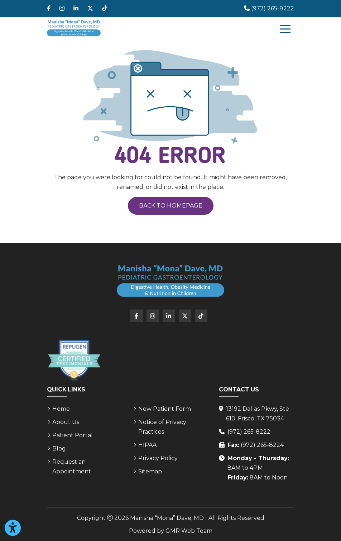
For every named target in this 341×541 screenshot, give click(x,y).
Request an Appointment (71, 466)
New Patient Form (164, 408)
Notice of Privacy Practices (162, 427)
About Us (65, 422)
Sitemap (150, 471)
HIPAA (147, 445)
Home (61, 408)
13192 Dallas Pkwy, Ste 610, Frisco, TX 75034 (257, 413)
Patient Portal (72, 435)
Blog (59, 448)
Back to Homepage (170, 205)
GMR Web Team (188, 530)
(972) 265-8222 (248, 431)
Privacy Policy (158, 458)
